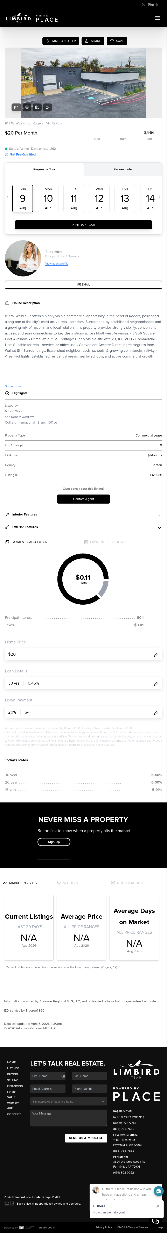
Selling (12, 1080)
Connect (14, 1114)
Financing (15, 1086)
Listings (13, 1068)
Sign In (150, 4)
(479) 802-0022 (123, 1172)
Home (11, 1062)
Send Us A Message (86, 1138)
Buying (12, 1074)
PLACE (56, 1197)
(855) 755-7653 (123, 1129)
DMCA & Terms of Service (132, 1227)
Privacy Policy (104, 1227)
